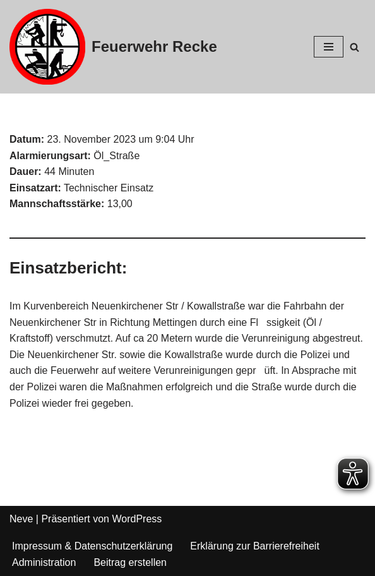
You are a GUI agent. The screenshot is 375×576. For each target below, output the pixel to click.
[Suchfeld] (354, 47)
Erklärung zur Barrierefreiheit (254, 546)
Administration (44, 562)
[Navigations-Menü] (328, 46)
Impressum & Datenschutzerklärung (92, 546)
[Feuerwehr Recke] (113, 47)
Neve (21, 518)
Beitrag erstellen (130, 562)
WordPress (137, 518)
